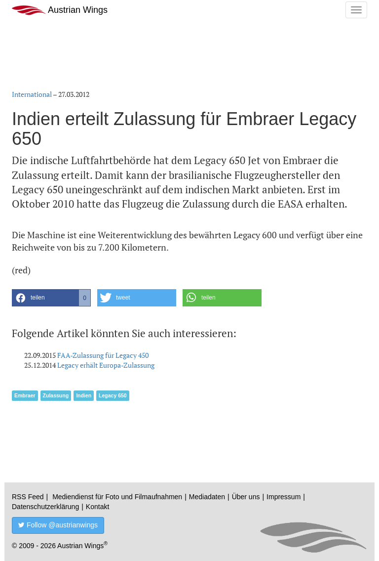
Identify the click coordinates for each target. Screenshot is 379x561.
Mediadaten (207, 497)
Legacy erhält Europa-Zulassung (105, 365)
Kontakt (97, 507)
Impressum (283, 497)
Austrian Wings (60, 10)
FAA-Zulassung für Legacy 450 (103, 355)
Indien (83, 395)
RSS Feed (28, 497)
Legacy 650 (113, 395)
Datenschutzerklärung (45, 507)
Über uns (246, 497)
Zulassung (56, 395)
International (32, 94)
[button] (51, 297)
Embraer (25, 395)
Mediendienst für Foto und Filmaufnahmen (117, 497)
